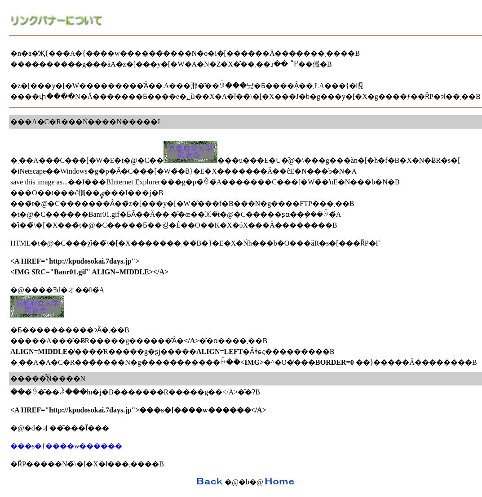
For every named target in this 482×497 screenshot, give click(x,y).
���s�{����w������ (66, 446)
